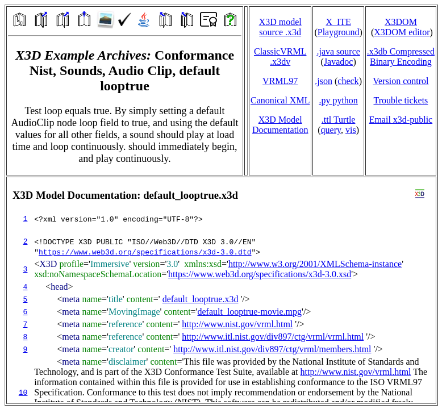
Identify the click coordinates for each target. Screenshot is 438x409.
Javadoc (338, 61)
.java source (338, 51)
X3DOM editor (401, 32)
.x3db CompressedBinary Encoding (401, 56)
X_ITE (338, 22)
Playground (339, 32)
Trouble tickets (400, 100)
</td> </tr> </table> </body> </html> (221, 290)
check (347, 81)
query (331, 130)
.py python (338, 100)
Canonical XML (280, 100)
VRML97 (280, 81)
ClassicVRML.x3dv (280, 56)
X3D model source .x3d (280, 27)
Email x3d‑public (401, 119)
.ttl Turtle (339, 119)
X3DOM (401, 22)
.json (323, 81)
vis (350, 130)
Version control (400, 81)
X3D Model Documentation (280, 125)
